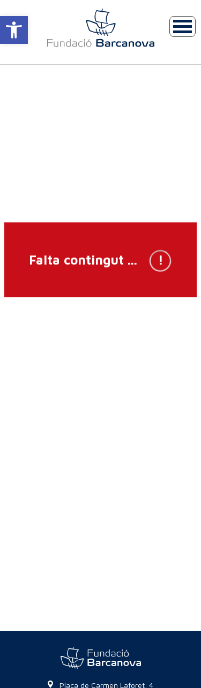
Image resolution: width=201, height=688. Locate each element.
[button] (14, 30)
